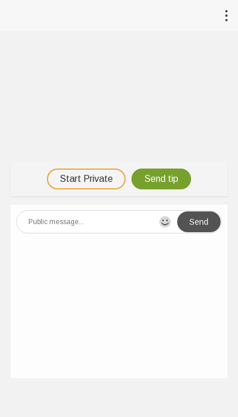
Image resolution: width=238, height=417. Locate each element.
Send (198, 221)
